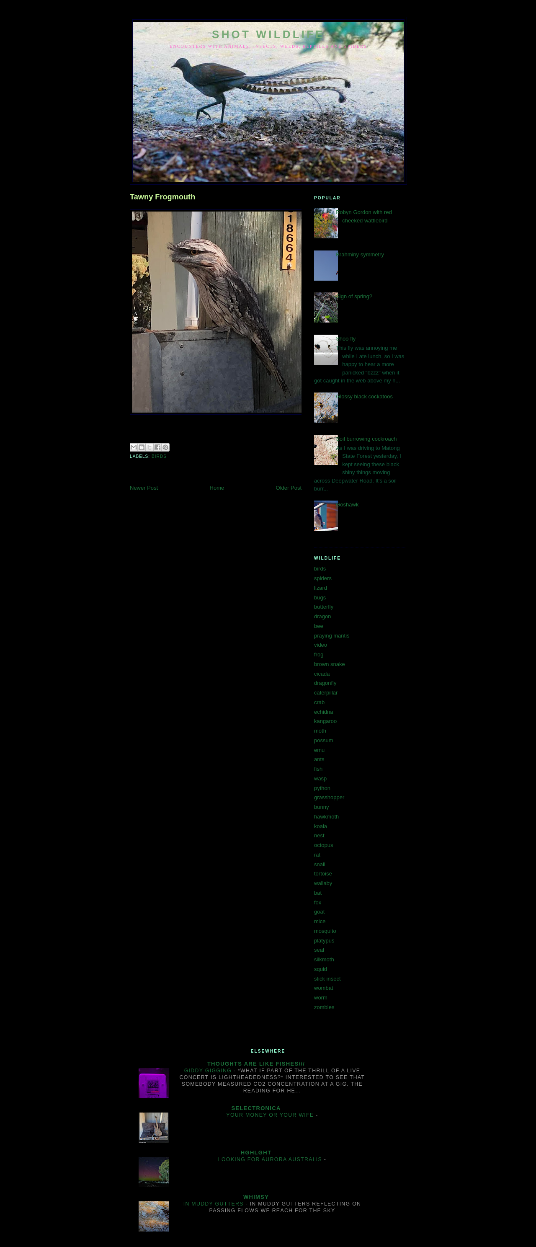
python (322, 788)
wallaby (323, 883)
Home (217, 488)
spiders (323, 578)
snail (319, 864)
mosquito (325, 931)
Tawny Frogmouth (162, 197)
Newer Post (144, 488)
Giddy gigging (209, 1071)
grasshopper (329, 797)
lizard (320, 588)
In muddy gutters (214, 1204)
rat (317, 855)
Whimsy (256, 1197)
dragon (322, 616)
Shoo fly (346, 339)
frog (318, 654)
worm (320, 997)
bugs (320, 597)
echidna (323, 712)
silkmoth (324, 959)
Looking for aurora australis (271, 1159)
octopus (323, 845)
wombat (323, 988)
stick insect (327, 979)
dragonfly (325, 683)
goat (319, 912)
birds (159, 456)
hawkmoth (326, 816)
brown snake (329, 664)
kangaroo (325, 721)
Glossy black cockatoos (364, 396)
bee (318, 626)
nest (319, 835)
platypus (324, 940)
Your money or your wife (271, 1115)
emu (319, 750)
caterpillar (326, 692)
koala (320, 826)
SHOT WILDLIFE (268, 34)
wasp (320, 778)
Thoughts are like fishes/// (256, 1064)
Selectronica (256, 1108)
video (320, 645)
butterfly (323, 607)
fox (317, 902)
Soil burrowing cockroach (366, 439)
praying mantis (332, 636)
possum (323, 740)
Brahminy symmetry (360, 254)
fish (318, 769)
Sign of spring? (354, 296)
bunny (321, 807)
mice (319, 921)
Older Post (289, 488)
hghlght (256, 1152)
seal (319, 950)
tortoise (323, 873)
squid (320, 969)
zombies (324, 1007)
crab (319, 702)
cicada (322, 674)
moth (320, 731)
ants (319, 759)
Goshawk (347, 504)
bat (318, 893)
